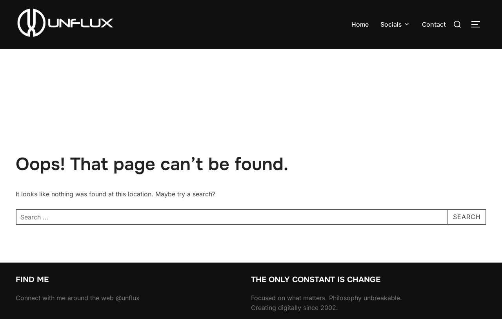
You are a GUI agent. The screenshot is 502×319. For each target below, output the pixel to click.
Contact (434, 24)
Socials (395, 24)
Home (360, 24)
